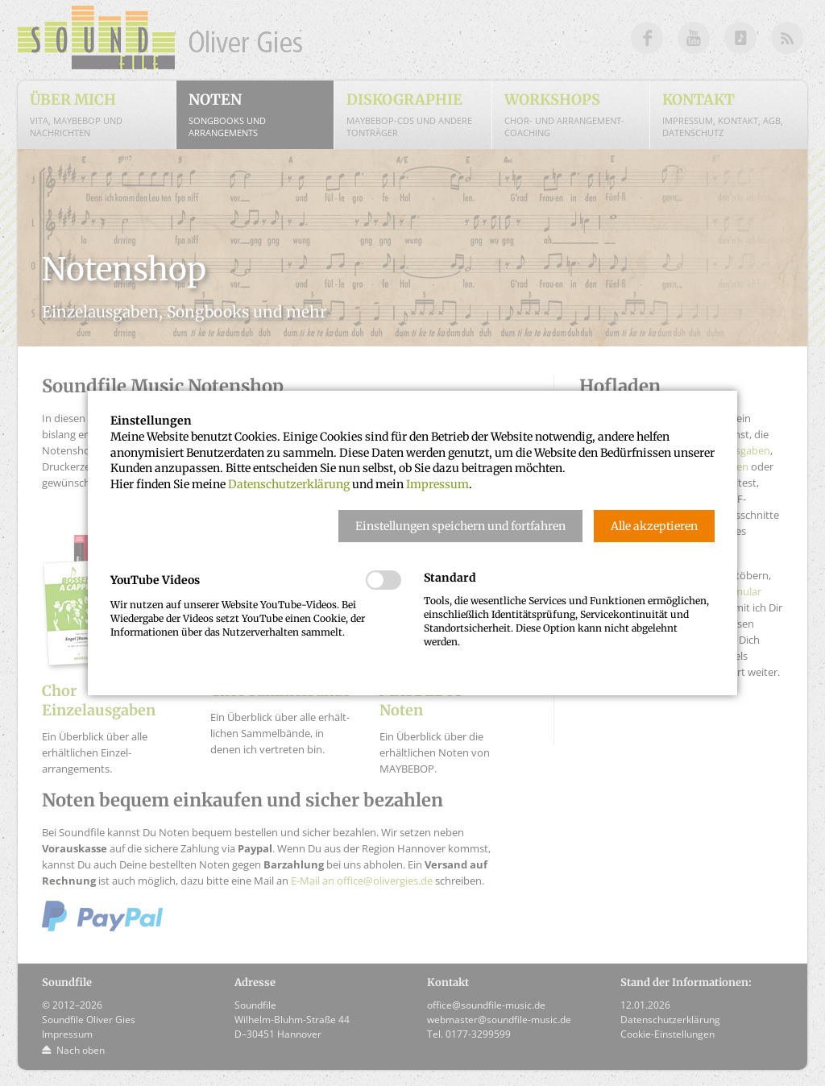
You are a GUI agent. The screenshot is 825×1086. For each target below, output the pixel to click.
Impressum (437, 484)
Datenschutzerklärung (289, 484)
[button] (460, 526)
